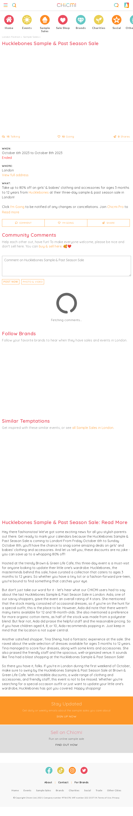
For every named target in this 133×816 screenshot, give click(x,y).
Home (15, 790)
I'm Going (17, 207)
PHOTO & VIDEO (33, 281)
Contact (63, 782)
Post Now (10, 281)
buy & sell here (50, 246)
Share (108, 222)
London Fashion (11, 36)
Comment (23, 222)
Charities (74, 790)
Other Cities (114, 790)
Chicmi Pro (115, 207)
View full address (15, 175)
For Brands (82, 782)
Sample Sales (31, 36)
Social (87, 790)
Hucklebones (39, 192)
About (48, 782)
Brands (60, 790)
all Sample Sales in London (92, 428)
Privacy (115, 797)
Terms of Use (104, 797)
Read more (10, 212)
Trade (99, 790)
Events (28, 790)
